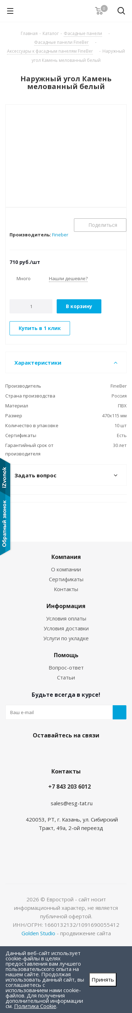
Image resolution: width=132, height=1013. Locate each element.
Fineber (60, 234)
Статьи (66, 677)
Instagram (64, 752)
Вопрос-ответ (66, 667)
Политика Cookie (35, 1005)
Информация (66, 606)
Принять (103, 979)
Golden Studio (38, 933)
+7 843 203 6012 (69, 786)
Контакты (66, 589)
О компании (66, 569)
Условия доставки (66, 628)
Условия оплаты (66, 618)
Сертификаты (66, 579)
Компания (66, 557)
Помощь (66, 655)
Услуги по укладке (66, 638)
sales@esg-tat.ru (72, 803)
